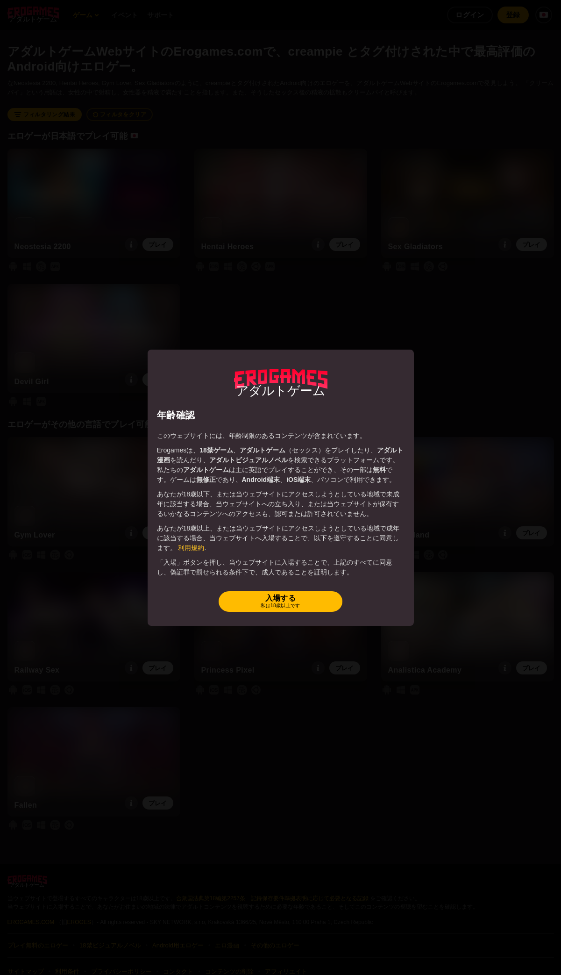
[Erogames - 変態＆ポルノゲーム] (280, 383)
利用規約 (191, 548)
